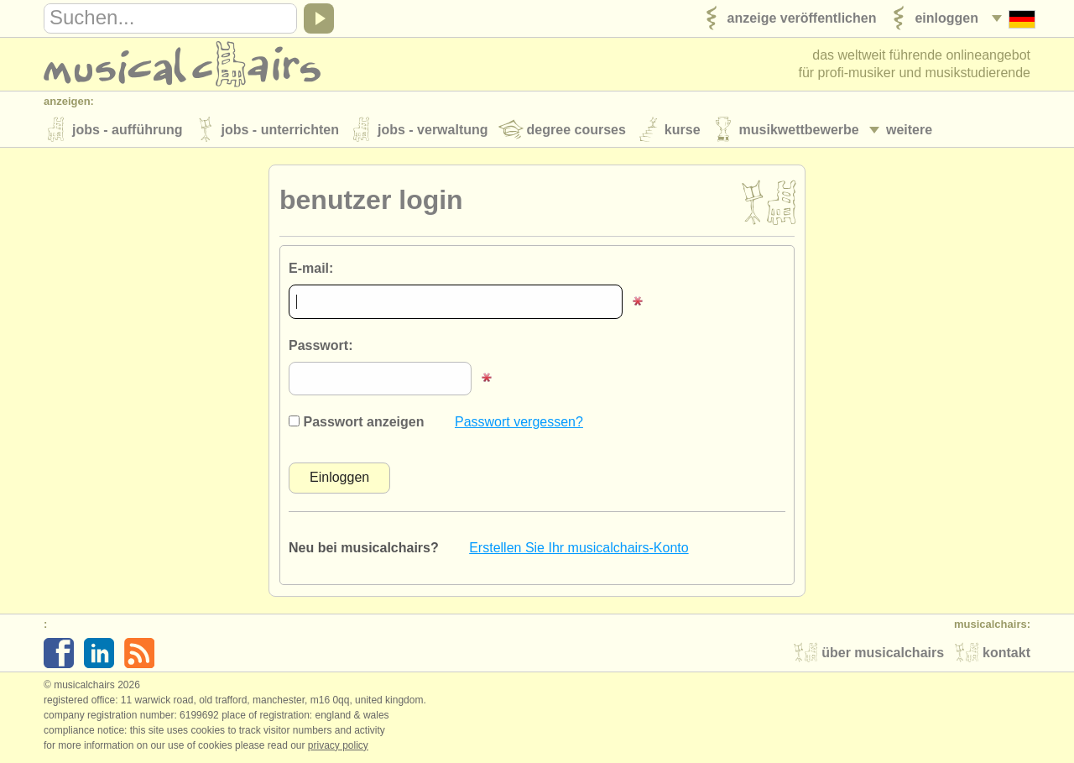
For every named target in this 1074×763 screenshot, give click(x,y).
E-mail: (311, 268)
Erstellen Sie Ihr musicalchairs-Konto (578, 548)
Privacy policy (338, 745)
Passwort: (320, 345)
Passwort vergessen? (519, 422)
